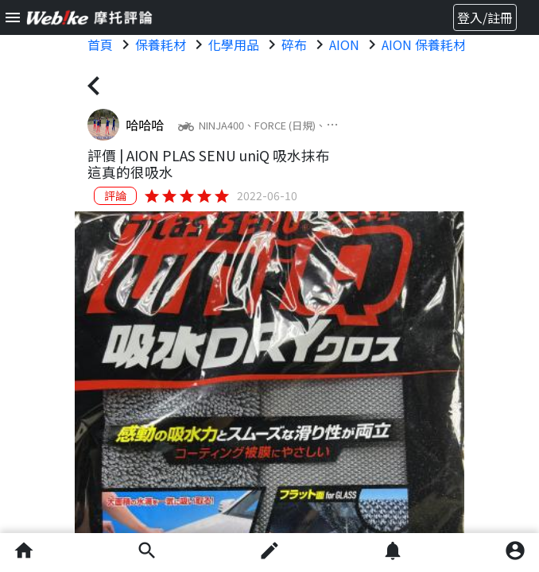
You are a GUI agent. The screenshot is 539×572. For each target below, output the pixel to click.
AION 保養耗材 (424, 44)
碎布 (294, 44)
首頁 (100, 44)
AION (344, 44)
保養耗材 (160, 44)
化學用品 (233, 44)
